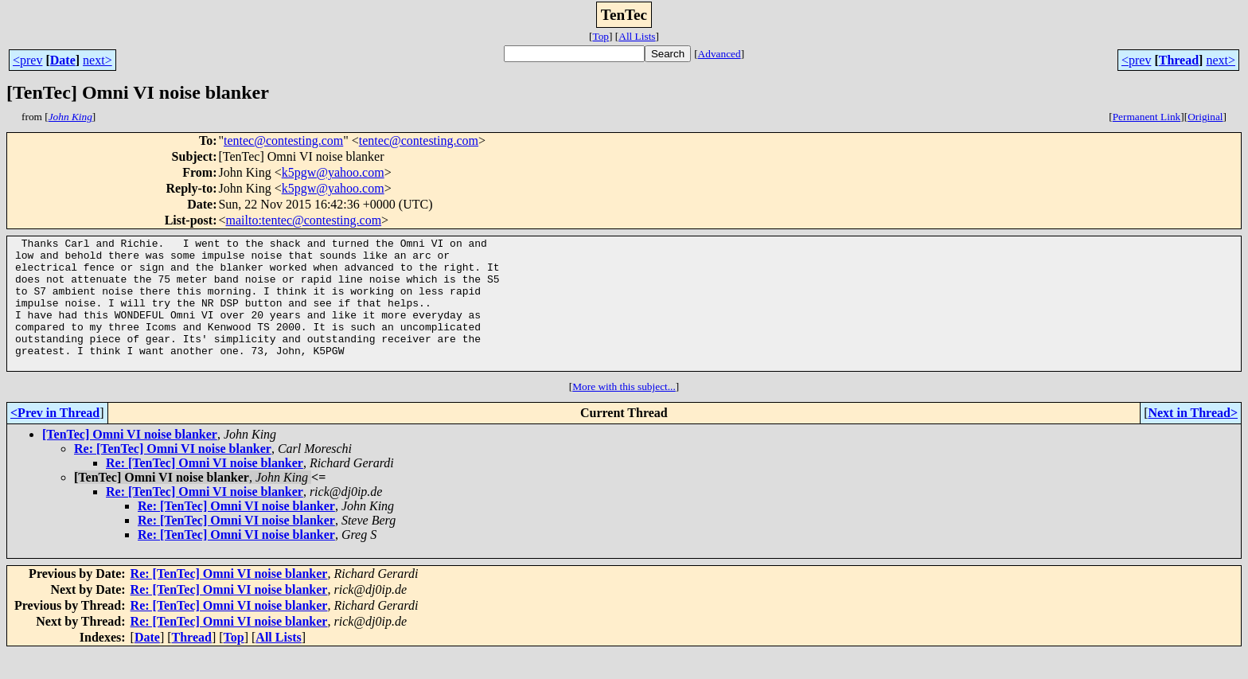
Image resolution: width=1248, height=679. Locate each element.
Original (1205, 117)
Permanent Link (1147, 117)
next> (97, 60)
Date (63, 60)
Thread (1179, 60)
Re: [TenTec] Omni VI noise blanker (172, 475)
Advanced (719, 54)
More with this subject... (624, 413)
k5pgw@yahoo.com (333, 172)
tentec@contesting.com (283, 140)
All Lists (636, 36)
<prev (27, 60)
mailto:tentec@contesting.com (304, 220)
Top (600, 36)
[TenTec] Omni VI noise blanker (129, 460)
